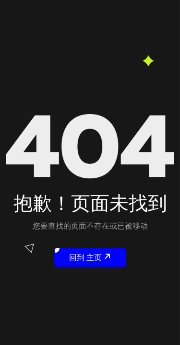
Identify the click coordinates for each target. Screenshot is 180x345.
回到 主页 (83, 255)
